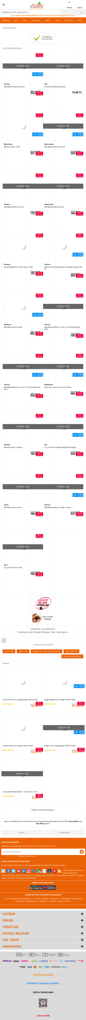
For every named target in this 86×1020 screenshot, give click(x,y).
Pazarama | (78, 898)
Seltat (6, 505)
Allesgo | (53, 901)
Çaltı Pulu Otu (71, 651)
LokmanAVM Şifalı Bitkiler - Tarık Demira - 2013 (20, 792)
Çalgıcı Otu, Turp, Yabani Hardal (46, 651)
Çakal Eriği (8, 651)
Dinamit (7, 264)
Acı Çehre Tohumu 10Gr (13, 567)
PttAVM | (37, 898)
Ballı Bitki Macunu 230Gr (13, 327)
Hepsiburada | (66, 898)
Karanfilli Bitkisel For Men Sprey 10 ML (18, 267)
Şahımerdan (49, 144)
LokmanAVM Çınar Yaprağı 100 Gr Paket (18, 746)
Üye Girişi (40, 823)
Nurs (6, 565)
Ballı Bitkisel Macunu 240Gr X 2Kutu (57, 507)
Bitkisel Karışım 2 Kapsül (13, 447)
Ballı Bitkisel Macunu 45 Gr (54, 207)
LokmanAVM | (16, 898)
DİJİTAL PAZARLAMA (43, 992)
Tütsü (24, 20)
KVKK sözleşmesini (11, 856)
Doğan (22, 832)
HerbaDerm (48, 384)
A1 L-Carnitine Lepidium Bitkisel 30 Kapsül (60, 447)
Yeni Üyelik (73, 821)
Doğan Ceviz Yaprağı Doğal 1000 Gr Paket (59, 746)
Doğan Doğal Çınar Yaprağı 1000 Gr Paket (59, 700)
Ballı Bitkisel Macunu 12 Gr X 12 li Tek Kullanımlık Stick (22, 388)
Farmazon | (43, 901)
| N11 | (7, 898)
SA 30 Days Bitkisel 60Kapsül (55, 87)
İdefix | (68, 901)
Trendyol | (55, 898)
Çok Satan (36, 20)
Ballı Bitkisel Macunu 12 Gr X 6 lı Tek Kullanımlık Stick (62, 328)
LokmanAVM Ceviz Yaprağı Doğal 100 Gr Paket (20, 700)
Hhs (45, 84)
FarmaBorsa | (32, 901)
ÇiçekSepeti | (27, 898)
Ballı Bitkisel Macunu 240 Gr (14, 87)
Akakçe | (61, 901)
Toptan (47, 20)
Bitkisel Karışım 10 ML (12, 147)
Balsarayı (7, 324)
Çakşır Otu (23, 651)
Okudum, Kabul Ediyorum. (19, 856)
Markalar (6, 20)
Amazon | (45, 898)
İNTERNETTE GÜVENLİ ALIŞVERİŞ (43, 983)
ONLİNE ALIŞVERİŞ (43, 974)
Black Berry (8, 144)
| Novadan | (20, 901)
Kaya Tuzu (69, 20)
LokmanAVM (64, 832)
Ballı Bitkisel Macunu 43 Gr (14, 207)
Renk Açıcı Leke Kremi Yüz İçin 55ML (58, 387)
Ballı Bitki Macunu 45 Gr (13, 507)
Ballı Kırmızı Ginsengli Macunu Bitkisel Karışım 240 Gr (63, 268)
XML (80, 20)
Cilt (16, 20)
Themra (7, 84)
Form (58, 20)
